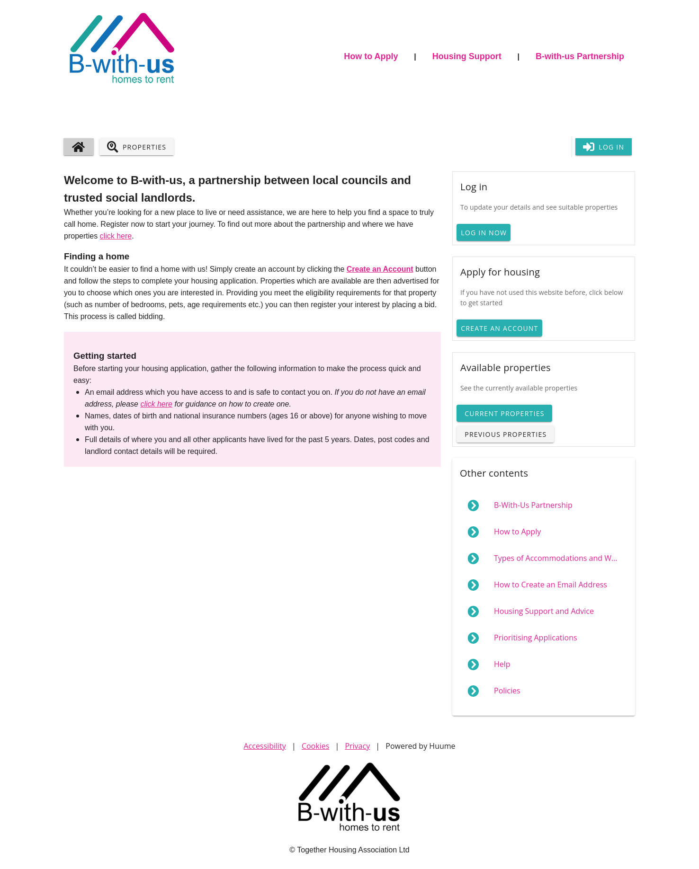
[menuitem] (543, 505)
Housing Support (467, 56)
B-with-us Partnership (580, 56)
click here (116, 236)
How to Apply (371, 56)
